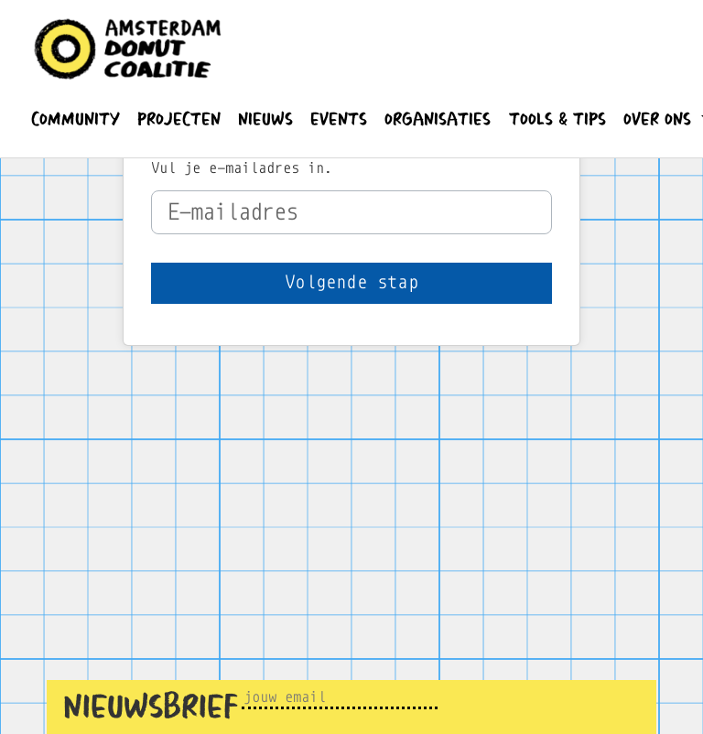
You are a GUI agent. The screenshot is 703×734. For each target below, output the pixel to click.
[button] (75, 119)
